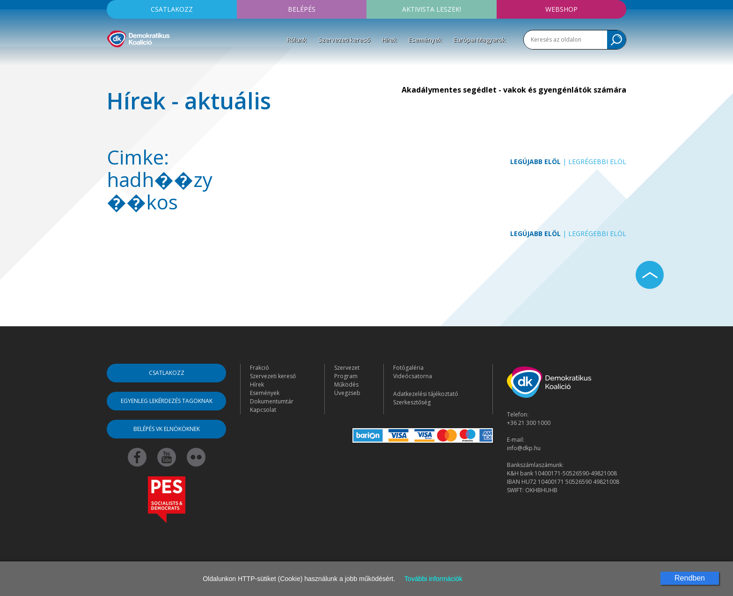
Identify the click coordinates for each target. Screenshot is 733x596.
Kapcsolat (263, 410)
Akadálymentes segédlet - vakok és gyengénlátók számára (514, 90)
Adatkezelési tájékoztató (425, 394)
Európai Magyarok (480, 40)
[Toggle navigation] (113, 61)
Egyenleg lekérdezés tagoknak (167, 401)
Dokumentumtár (271, 401)
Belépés (301, 9)
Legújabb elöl (535, 161)
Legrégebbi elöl (597, 161)
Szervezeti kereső (344, 40)
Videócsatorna (412, 376)
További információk (433, 578)
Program (346, 376)
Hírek (389, 40)
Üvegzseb (347, 393)
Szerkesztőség (412, 402)
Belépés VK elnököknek (166, 429)
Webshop (561, 9)
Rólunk (297, 40)
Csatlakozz (172, 9)
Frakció (259, 368)
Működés (346, 384)
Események (425, 40)
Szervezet (346, 368)
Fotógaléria (408, 368)
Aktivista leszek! (431, 9)
